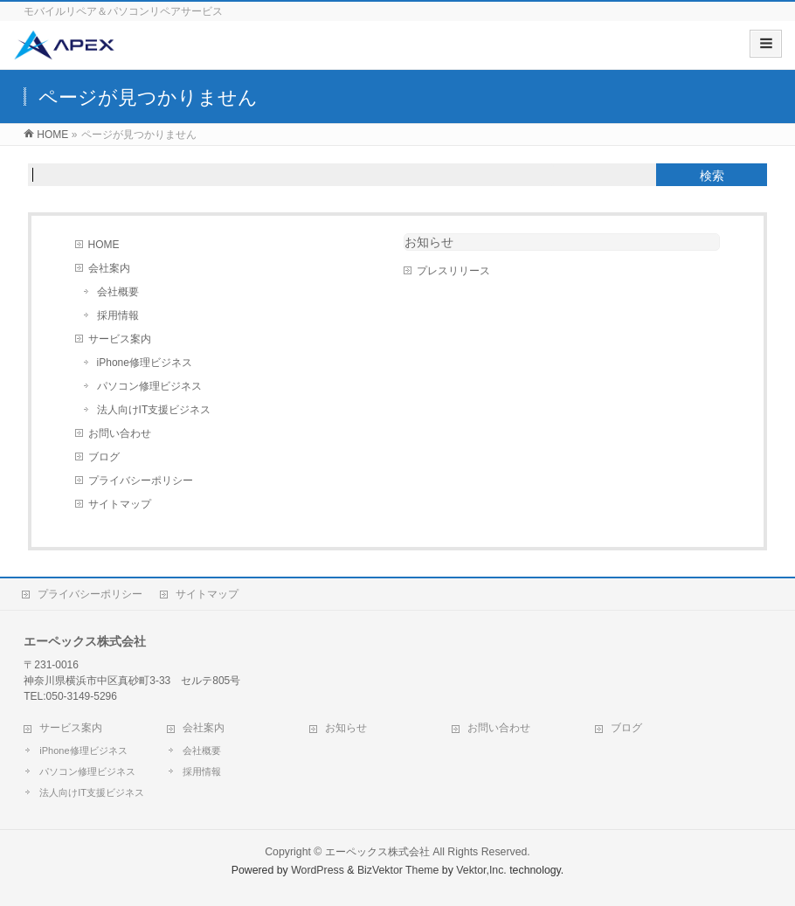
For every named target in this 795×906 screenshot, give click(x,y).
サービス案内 (119, 339)
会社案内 (109, 268)
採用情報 (118, 315)
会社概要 (118, 292)
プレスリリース (453, 271)
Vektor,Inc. (481, 870)
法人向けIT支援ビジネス (154, 410)
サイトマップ (119, 504)
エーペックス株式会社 (377, 852)
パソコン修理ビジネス (149, 386)
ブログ (104, 457)
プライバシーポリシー (140, 480)
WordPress (317, 870)
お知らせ (428, 242)
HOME (104, 245)
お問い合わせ (119, 433)
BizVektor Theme (398, 870)
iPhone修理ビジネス (144, 362)
